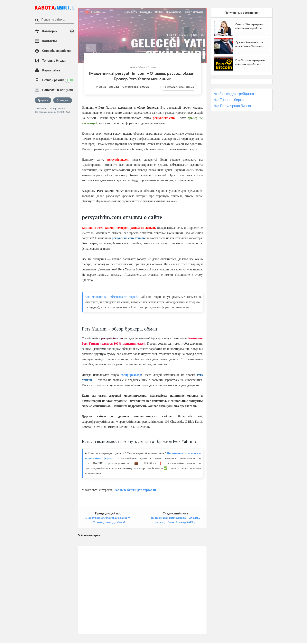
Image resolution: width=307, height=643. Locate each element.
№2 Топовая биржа (229, 100)
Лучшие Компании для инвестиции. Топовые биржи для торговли (249, 44)
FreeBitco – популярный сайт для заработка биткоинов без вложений (251, 62)
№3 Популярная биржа (232, 106)
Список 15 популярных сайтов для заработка (249, 26)
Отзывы (114, 86)
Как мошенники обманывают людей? (112, 296)
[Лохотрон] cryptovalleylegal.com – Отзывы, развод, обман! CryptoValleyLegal (109, 522)
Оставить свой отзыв (180, 87)
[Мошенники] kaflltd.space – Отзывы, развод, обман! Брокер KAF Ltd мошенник (175, 522)
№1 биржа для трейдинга (234, 94)
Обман (103, 86)
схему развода (131, 374)
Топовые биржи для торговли (135, 490)
